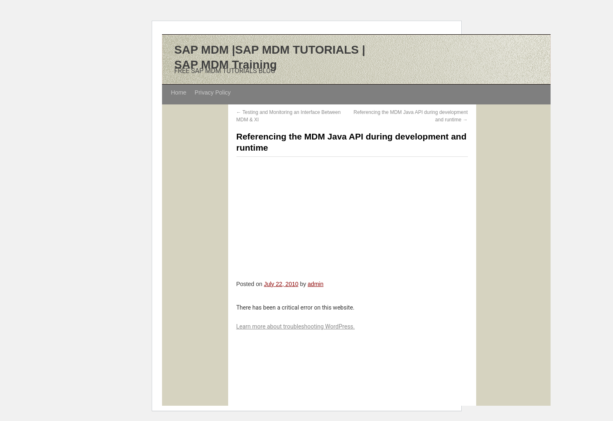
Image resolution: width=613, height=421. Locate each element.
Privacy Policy (213, 92)
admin (315, 284)
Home (178, 92)
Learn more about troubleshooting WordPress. (295, 326)
